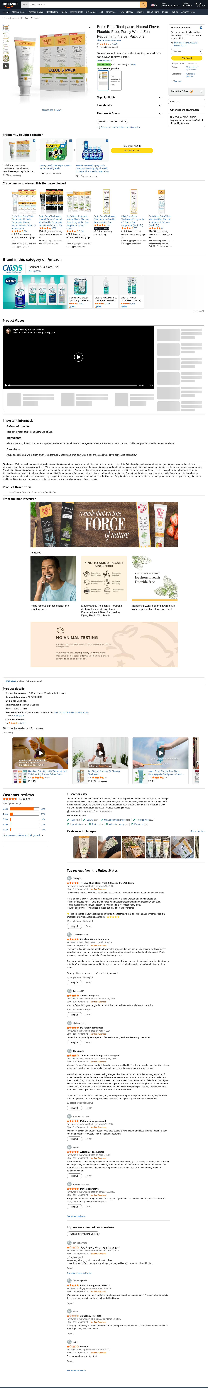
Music (165, 12)
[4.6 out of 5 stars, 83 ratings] (156, 228)
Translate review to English (79, 1273)
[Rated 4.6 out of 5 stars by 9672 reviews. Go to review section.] (132, 304)
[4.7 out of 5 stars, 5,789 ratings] (75, 231)
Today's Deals (76, 12)
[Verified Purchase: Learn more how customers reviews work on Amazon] (98, 889)
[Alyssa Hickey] (20, 329)
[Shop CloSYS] (35, 271)
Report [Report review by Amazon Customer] (89, 1139)
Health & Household (11, 18)
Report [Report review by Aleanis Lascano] (89, 982)
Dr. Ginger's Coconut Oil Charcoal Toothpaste (104, 772)
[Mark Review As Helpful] (74, 926)
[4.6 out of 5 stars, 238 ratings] (129, 228)
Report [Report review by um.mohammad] (70, 1268)
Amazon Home (188, 12)
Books (64, 12)
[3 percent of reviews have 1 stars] (24, 829)
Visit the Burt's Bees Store (109, 40)
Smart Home (153, 12)
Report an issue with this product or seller (118, 127)
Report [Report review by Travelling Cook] (70, 1303)
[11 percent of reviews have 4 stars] (24, 814)
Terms (133, 64)
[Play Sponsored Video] (40, 753)
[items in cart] (200, 4)
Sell (101, 12)
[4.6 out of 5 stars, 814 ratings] (19, 231)
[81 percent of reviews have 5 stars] (24, 808)
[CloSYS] (12, 268)
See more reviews (76, 1216)
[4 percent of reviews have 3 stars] (24, 819)
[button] (6, 12)
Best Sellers (52, 12)
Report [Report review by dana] (70, 1333)
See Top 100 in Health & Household (71, 712)
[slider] (73, 385)
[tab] (73, 820)
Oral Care (25, 18)
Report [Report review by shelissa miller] (89, 1042)
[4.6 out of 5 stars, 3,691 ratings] (47, 228)
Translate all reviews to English (83, 1234)
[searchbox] (84, 4)
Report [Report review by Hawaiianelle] (89, 1108)
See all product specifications (112, 121)
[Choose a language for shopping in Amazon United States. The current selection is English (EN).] (153, 4)
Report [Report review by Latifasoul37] (89, 1014)
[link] (56, 150)
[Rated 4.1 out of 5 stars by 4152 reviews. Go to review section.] (80, 304)
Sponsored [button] (199, 311)
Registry (140, 12)
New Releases (126, 12)
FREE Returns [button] (105, 60)
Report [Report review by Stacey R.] (89, 926)
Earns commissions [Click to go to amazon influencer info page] (36, 329)
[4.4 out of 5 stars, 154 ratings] (102, 225)
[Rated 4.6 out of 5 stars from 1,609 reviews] (48, 777)
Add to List (175, 101)
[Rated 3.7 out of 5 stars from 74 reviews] (168, 777)
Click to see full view (51, 110)
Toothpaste (35, 18)
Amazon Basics (36, 12)
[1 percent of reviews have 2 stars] (24, 824)
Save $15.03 (104, 64)
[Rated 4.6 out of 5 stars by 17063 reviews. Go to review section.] (106, 304)
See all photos (197, 831)
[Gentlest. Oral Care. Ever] (44, 267)
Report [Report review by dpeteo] (89, 1175)
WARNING (11, 681)
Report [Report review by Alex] (70, 1361)
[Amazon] (10, 4)
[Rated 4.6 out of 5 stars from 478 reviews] (108, 777)
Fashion (174, 12)
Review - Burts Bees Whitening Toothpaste (34, 332)
